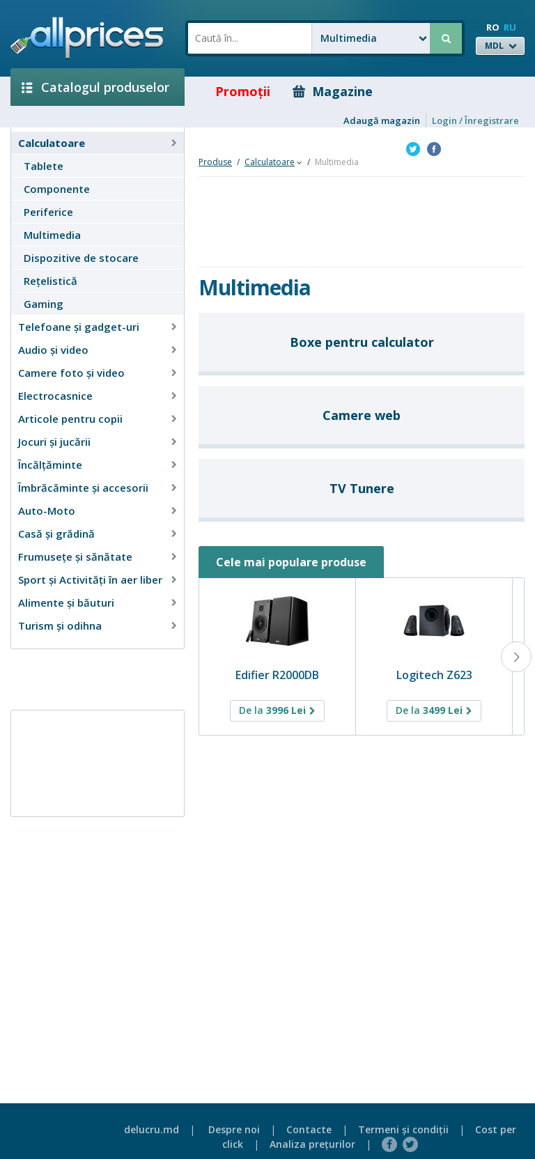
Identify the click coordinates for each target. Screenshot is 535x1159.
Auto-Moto (46, 511)
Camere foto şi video (71, 373)
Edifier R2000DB (277, 675)
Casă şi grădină (56, 533)
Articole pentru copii (70, 419)
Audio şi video (53, 350)
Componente (57, 189)
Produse (215, 162)
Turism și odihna (60, 625)
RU (510, 27)
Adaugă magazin (381, 120)
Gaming (43, 304)
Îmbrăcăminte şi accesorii (83, 488)
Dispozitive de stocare (81, 258)
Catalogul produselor (95, 87)
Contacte (309, 1129)
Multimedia (52, 235)
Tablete (43, 166)
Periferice (48, 212)
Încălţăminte (50, 465)
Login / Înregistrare (475, 120)
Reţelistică (50, 281)
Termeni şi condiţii (403, 1129)
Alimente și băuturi (66, 602)
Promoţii (233, 91)
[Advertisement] (91, 678)
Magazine (333, 91)
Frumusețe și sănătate (75, 556)
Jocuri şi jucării (54, 442)
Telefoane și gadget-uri (78, 327)
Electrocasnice (55, 396)
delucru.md (151, 1129)
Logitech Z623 (434, 675)
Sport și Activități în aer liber (90, 579)
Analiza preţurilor (312, 1144)
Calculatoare (51, 143)
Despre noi (234, 1129)
